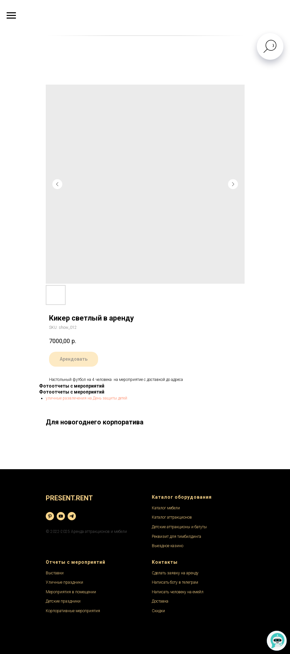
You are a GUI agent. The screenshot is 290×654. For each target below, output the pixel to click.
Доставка (160, 601)
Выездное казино (167, 546)
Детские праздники (63, 601)
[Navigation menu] (11, 15)
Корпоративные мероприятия (73, 611)
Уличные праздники (64, 582)
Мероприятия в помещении (71, 592)
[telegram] (72, 516)
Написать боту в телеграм (175, 582)
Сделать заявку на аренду (175, 573)
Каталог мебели (166, 508)
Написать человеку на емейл (177, 592)
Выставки (55, 573)
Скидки (158, 611)
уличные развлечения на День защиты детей (86, 398)
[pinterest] (50, 516)
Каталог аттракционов (172, 517)
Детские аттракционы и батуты (179, 527)
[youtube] (61, 516)
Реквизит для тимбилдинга (176, 536)
